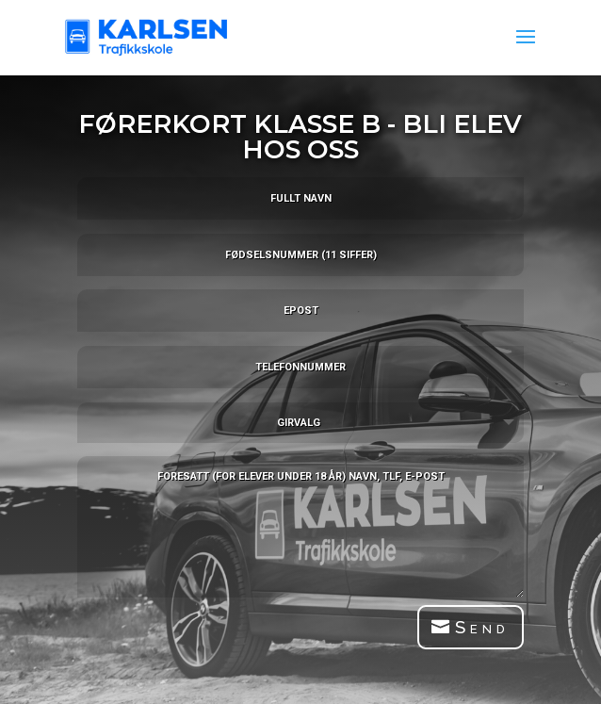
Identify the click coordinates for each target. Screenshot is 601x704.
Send (482, 626)
